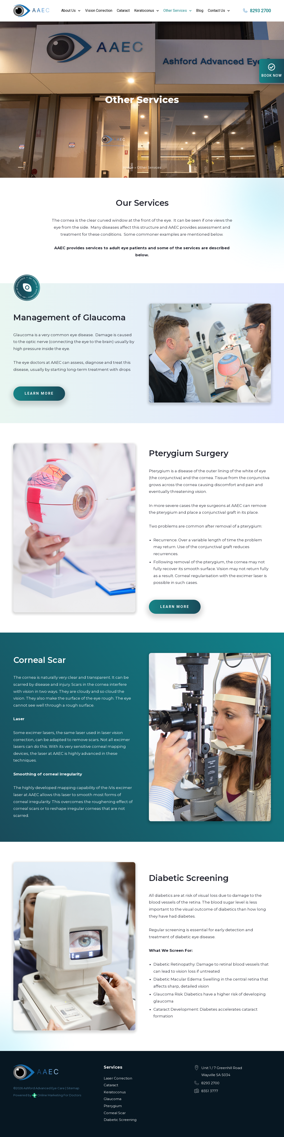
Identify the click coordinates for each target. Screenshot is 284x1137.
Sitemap (73, 1088)
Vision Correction (98, 10)
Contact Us (219, 10)
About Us (70, 10)
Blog (199, 10)
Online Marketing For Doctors (59, 1095)
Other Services (177, 10)
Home (128, 168)
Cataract (123, 10)
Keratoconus (146, 10)
